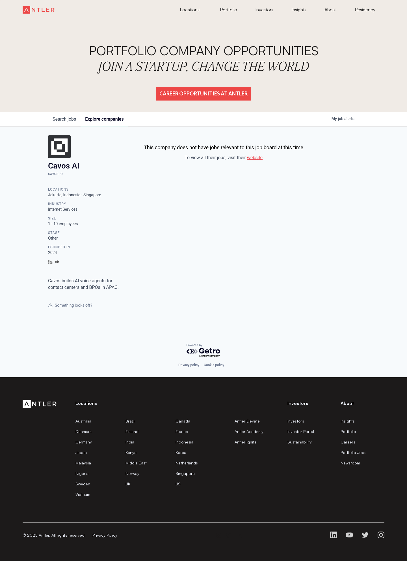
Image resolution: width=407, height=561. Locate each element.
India (129, 442)
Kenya (131, 452)
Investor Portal (300, 431)
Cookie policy (214, 365)
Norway (132, 473)
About (347, 403)
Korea (181, 452)
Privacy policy (188, 365)
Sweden (82, 483)
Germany (83, 442)
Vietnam (82, 494)
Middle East (136, 462)
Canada (183, 421)
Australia (83, 421)
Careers (348, 442)
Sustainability (299, 442)
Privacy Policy (104, 535)
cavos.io (55, 173)
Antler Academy (249, 431)
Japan (81, 452)
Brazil (130, 421)
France (182, 431)
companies (104, 119)
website (255, 157)
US (178, 483)
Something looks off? (70, 305)
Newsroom (350, 462)
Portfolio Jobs (353, 452)
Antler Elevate (247, 421)
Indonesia (184, 442)
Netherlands (187, 462)
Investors (295, 421)
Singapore (185, 473)
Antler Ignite (246, 442)
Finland (131, 431)
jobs (64, 119)
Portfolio (348, 431)
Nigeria (81, 473)
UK (127, 483)
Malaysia (83, 462)
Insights (348, 421)
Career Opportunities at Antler (203, 93)
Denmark (83, 431)
